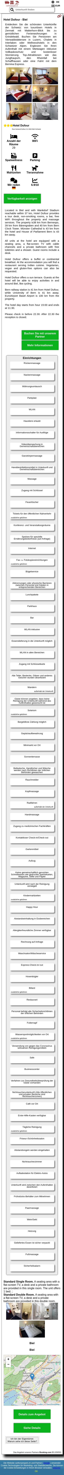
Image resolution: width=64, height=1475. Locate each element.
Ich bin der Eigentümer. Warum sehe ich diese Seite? (22, 1440)
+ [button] (8, 1359)
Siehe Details (32, 1427)
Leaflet (40, 1404)
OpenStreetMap (53, 1404)
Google (46, 1463)
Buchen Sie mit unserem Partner (40, 335)
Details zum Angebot (32, 1414)
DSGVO (56, 1468)
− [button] (8, 1364)
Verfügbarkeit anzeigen (22, 198)
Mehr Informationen (40, 345)
